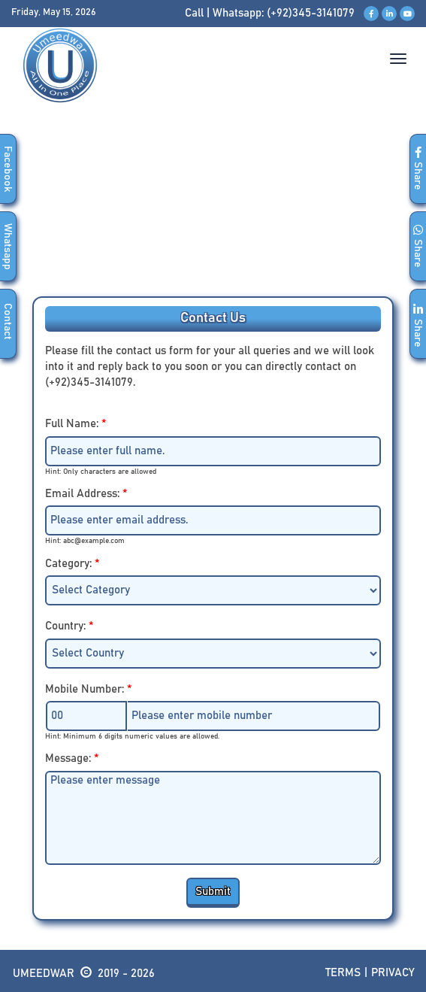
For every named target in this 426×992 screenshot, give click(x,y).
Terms (343, 972)
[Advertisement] (213, 210)
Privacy (393, 972)
